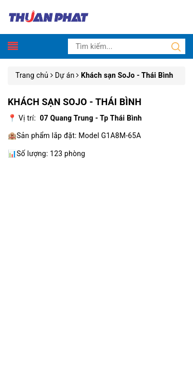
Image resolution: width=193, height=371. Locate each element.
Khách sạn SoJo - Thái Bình (75, 101)
